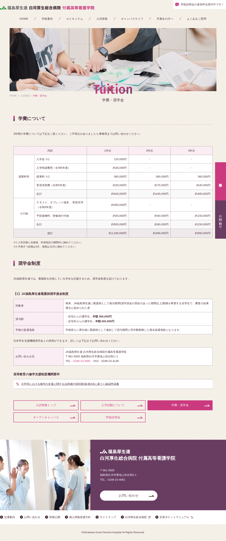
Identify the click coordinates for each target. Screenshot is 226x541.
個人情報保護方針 (80, 517)
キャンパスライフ (132, 18)
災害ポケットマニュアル (174, 517)
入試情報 (101, 18)
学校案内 (47, 18)
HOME (24, 18)
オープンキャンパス (46, 417)
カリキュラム (74, 18)
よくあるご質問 (196, 18)
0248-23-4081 (82, 361)
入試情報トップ (46, 405)
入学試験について (112, 405)
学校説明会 (113, 417)
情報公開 (54, 517)
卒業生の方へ (165, 18)
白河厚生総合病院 (136, 517)
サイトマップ (108, 517)
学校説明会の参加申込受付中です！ (202, 4)
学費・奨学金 (180, 405)
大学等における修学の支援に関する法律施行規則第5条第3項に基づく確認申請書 (70, 383)
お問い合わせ (128, 496)
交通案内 (9, 517)
